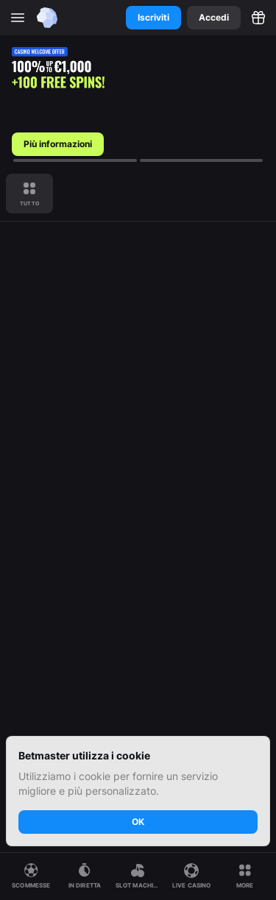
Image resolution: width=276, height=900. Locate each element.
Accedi (214, 17)
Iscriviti (153, 17)
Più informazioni (58, 143)
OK (138, 821)
